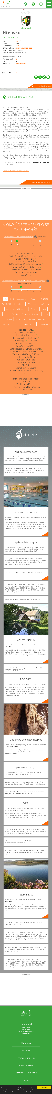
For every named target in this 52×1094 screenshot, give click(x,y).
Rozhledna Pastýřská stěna (25, 338)
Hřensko (11, 32)
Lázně (18, 319)
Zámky (6, 314)
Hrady (44, 309)
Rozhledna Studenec (25, 359)
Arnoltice (21, 253)
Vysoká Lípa (26, 275)
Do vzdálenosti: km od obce (18, 237)
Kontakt (26, 1080)
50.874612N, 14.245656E (23, 48)
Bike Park (41, 319)
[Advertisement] (26, 204)
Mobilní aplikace (26, 1065)
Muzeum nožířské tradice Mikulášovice (26, 351)
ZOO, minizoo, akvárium (18, 299)
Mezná (18, 73)
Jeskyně (10, 319)
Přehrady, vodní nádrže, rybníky (39, 304)
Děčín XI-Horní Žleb (17, 256)
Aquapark (34, 299)
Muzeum (16, 324)
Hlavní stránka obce (44, 86)
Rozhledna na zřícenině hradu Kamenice (26, 380)
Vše (5, 299)
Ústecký (18, 41)
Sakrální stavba (44, 324)
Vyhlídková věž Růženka (25, 332)
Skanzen (21, 304)
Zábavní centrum (29, 324)
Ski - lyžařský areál (8, 304)
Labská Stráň (34, 267)
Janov (30, 264)
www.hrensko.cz (21, 64)
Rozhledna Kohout (26, 389)
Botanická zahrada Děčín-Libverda (25, 348)
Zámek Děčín (20, 340)
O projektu (26, 1043)
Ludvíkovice (15, 269)
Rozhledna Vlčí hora (26, 384)
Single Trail (6, 324)
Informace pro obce (26, 1058)
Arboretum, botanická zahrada (16, 309)
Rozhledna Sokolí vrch (25, 335)
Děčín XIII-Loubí (35, 256)
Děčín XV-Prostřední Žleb (25, 261)
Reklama (26, 1050)
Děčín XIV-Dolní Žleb (25, 258)
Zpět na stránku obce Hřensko (40, 182)
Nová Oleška (35, 269)
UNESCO (44, 299)
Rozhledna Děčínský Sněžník (26, 354)
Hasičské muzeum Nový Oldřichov (25, 387)
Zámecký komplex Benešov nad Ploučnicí (26, 364)
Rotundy (45, 314)
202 (17, 59)
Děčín (17, 46)
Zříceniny (15, 314)
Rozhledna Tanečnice (25, 343)
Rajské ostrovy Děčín (25, 346)
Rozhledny (34, 309)
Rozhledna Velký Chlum (25, 357)
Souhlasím (44, 1087)
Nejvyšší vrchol (29, 319)
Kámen (38, 264)
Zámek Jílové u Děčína (26, 368)
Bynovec (30, 253)
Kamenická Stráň (18, 267)
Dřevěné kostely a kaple (30, 314)
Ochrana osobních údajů (26, 1073)
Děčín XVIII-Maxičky (18, 264)
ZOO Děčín (32, 340)
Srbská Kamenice (29, 272)
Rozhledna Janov (25, 329)
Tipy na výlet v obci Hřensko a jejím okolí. (16, 171)
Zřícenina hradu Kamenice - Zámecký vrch (26, 372)
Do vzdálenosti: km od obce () (23, 281)
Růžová (17, 272)
